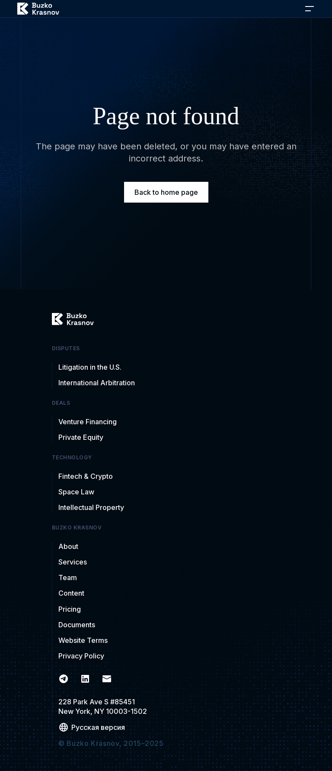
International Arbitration (96, 382)
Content (71, 593)
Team (67, 577)
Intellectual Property (91, 507)
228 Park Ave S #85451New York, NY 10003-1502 (102, 706)
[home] (38, 9)
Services (72, 562)
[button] (309, 8)
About (68, 546)
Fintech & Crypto (85, 476)
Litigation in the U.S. (89, 367)
